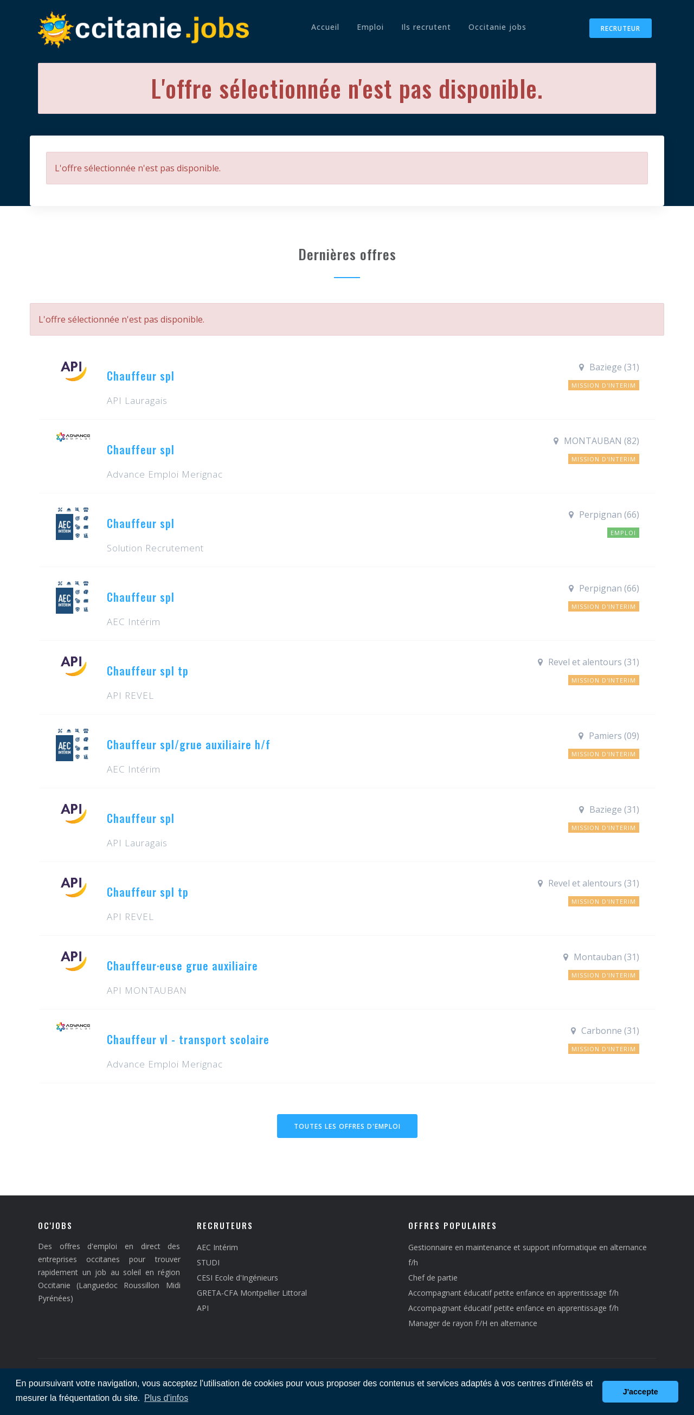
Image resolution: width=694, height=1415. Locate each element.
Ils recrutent (426, 27)
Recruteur (620, 28)
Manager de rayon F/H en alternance (472, 1323)
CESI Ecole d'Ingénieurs (237, 1277)
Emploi (370, 27)
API (203, 1308)
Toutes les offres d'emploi (347, 1126)
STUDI (208, 1262)
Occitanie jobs (497, 27)
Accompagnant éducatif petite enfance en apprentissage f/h (513, 1293)
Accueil (325, 27)
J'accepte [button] (640, 1391)
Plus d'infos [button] (166, 1398)
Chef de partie (433, 1277)
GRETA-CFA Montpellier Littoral (252, 1293)
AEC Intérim (217, 1247)
